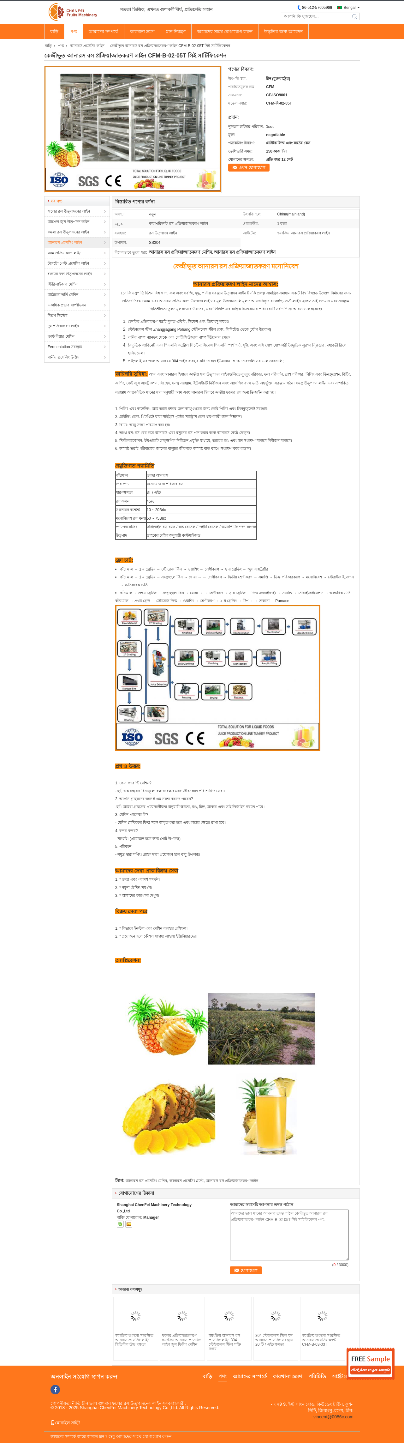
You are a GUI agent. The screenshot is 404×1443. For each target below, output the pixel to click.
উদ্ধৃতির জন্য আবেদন (283, 31)
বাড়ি (54, 31)
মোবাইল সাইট (65, 1422)
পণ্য (73, 31)
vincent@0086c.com (333, 1416)
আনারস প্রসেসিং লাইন (87, 46)
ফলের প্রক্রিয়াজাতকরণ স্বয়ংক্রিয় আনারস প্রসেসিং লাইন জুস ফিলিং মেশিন (181, 1340)
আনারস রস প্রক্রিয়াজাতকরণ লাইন (232, 1181)
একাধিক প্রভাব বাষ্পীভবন (67, 305)
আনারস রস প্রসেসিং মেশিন (146, 1181)
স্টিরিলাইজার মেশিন (63, 284)
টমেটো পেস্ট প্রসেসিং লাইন (68, 263)
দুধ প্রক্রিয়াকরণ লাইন (63, 326)
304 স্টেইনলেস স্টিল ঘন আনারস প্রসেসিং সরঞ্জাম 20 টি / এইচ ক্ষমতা (274, 1340)
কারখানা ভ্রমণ (142, 31)
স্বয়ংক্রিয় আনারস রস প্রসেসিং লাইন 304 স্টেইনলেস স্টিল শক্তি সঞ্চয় (225, 1342)
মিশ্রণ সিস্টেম (58, 315)
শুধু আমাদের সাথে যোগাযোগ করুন (140, 1436)
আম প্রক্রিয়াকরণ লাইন (64, 253)
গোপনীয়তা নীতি (65, 1403)
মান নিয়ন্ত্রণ (176, 31)
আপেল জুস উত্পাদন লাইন (68, 222)
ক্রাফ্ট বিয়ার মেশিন (61, 336)
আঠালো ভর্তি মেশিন (63, 295)
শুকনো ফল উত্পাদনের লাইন (70, 274)
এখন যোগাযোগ (252, 167)
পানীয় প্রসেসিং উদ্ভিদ (63, 357)
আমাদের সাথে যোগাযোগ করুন (225, 31)
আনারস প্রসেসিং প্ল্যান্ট (186, 1181)
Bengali (350, 7)
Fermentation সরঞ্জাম (65, 347)
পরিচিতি (317, 1376)
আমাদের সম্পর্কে (103, 31)
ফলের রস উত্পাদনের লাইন (69, 211)
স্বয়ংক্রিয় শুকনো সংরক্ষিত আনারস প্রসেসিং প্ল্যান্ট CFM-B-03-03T (321, 1340)
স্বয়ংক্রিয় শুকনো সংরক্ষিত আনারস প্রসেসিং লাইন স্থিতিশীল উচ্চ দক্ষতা (134, 1340)
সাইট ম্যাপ (343, 1376)
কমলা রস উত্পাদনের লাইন (68, 232)
